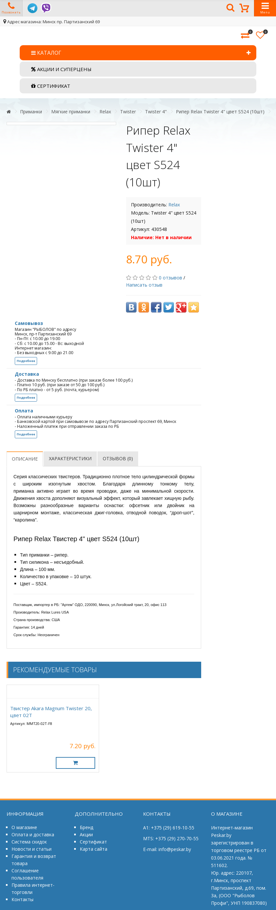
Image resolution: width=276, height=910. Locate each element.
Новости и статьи (31, 849)
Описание (25, 459)
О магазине (24, 827)
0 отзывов (170, 278)
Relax (105, 111)
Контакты (22, 899)
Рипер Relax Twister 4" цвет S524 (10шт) (220, 111)
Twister (128, 111)
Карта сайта (93, 849)
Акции (86, 834)
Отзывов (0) (118, 458)
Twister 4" (156, 111)
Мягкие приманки (70, 111)
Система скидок (29, 842)
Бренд (86, 827)
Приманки (31, 111)
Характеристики (70, 458)
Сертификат (93, 842)
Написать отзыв (144, 285)
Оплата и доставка (32, 834)
